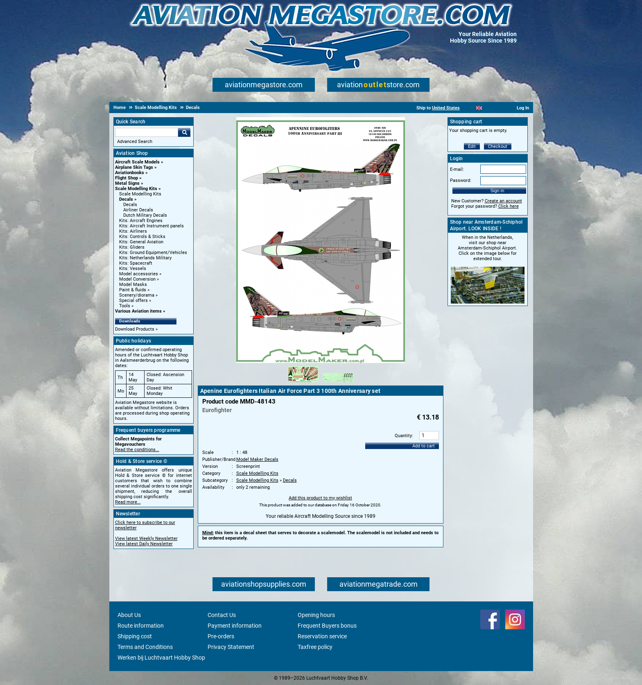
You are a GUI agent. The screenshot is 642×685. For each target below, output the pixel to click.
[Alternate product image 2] (338, 383)
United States (446, 108)
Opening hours (316, 615)
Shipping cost (135, 636)
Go (184, 132)
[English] (479, 108)
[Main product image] (320, 361)
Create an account (503, 201)
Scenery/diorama (136, 295)
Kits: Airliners (133, 231)
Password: (460, 180)
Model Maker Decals (257, 459)
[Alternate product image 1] (303, 383)
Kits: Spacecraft (135, 263)
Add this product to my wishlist (320, 498)
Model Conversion (137, 279)
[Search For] (146, 132)
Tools (124, 305)
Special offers (133, 300)
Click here (508, 206)
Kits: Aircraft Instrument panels (151, 226)
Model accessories (138, 274)
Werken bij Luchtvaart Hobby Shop (161, 657)
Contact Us (222, 615)
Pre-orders (221, 636)
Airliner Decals (138, 210)
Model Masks (133, 284)
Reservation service (322, 636)
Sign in (497, 190)
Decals (126, 199)
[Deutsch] (499, 108)
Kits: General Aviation (141, 242)
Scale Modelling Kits (136, 188)
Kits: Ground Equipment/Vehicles (153, 252)
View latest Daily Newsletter (144, 544)
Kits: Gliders (132, 247)
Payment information (235, 625)
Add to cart (423, 446)
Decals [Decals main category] (130, 204)
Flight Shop (126, 178)
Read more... (128, 502)
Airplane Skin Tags (134, 167)
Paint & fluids (132, 290)
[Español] (489, 108)
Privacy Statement (231, 647)
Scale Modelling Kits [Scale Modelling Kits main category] (140, 194)
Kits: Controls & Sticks (142, 236)
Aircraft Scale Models (137, 162)
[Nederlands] (469, 108)
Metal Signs (127, 183)
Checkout (497, 146)
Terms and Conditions (145, 647)
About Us (129, 615)
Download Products (134, 329)
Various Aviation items (138, 311)
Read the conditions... (137, 449)
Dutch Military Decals (145, 215)
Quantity (403, 435)
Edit (472, 146)
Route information (141, 625)
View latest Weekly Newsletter (146, 538)
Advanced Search (134, 141)
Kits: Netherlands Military (145, 258)
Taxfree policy (315, 647)
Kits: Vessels (132, 268)
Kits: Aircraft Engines (141, 220)
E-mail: (457, 169)
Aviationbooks (129, 172)
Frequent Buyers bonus (327, 625)
